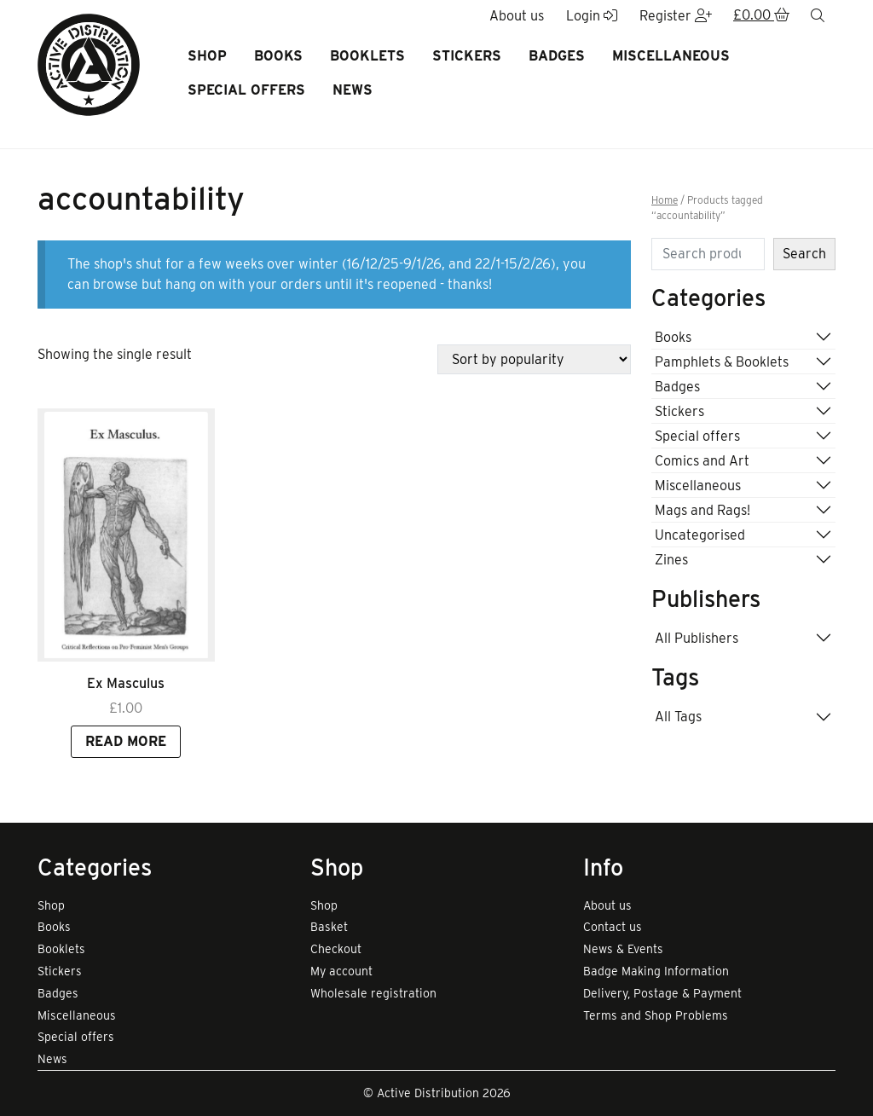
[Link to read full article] (126, 535)
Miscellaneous (671, 56)
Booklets (367, 56)
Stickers (466, 56)
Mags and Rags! (702, 510)
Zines (671, 560)
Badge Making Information (656, 971)
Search (804, 254)
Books (278, 56)
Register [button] (675, 16)
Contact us (612, 927)
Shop (207, 56)
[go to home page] (89, 63)
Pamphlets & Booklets (722, 362)
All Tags (678, 716)
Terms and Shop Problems (655, 1015)
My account (341, 971)
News (352, 90)
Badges (557, 56)
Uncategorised (700, 535)
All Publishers (696, 638)
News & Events (623, 949)
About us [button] (516, 16)
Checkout (335, 949)
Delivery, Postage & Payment (662, 993)
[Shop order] (534, 359)
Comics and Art (702, 461)
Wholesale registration (373, 993)
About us (607, 905)
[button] (761, 16)
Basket (329, 927)
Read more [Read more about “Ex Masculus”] (125, 741)
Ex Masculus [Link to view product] (126, 683)
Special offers (246, 90)
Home (664, 200)
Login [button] (591, 16)
